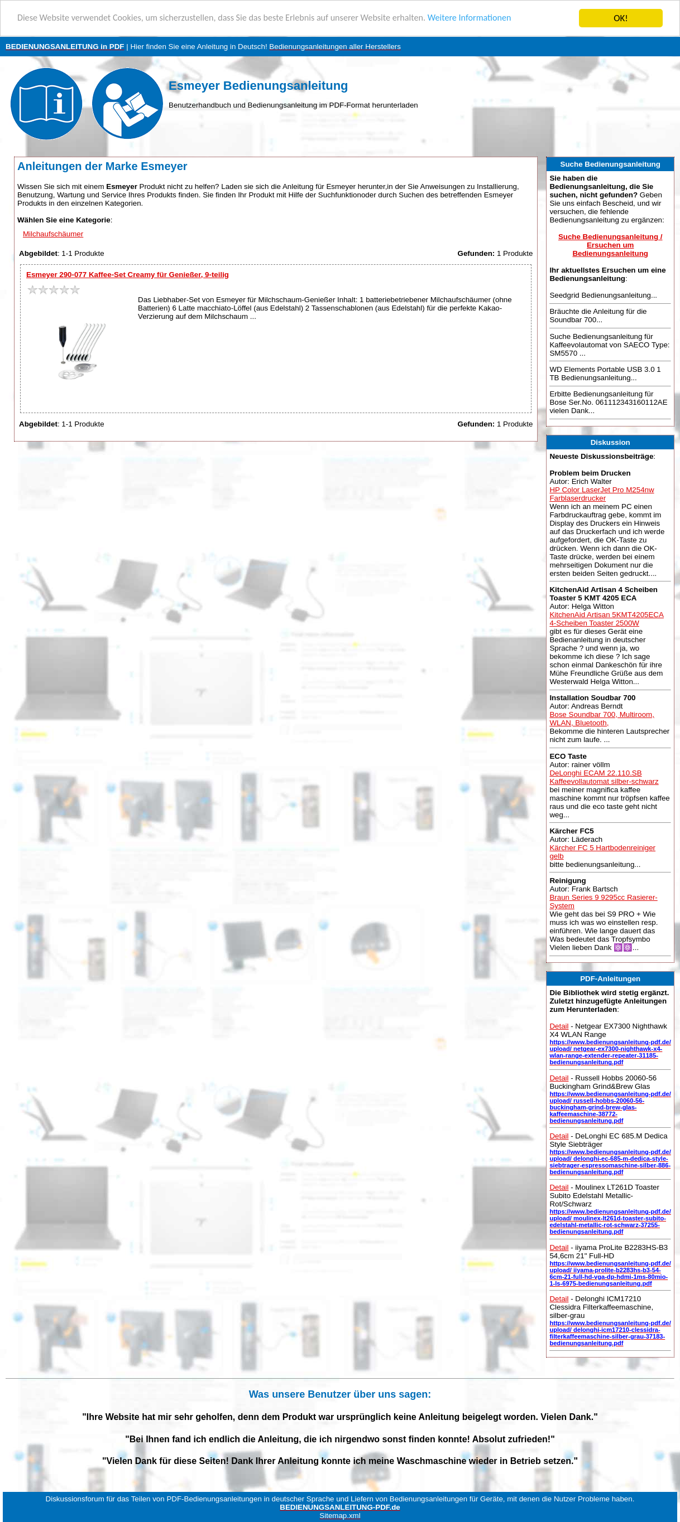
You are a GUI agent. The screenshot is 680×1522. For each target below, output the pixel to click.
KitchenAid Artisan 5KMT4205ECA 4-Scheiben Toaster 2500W (606, 618)
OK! (621, 18)
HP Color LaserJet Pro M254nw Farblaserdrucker (601, 494)
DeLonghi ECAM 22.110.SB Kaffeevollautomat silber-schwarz (603, 776)
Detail (558, 1026)
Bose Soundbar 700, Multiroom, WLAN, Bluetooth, (601, 718)
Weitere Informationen (494, 19)
